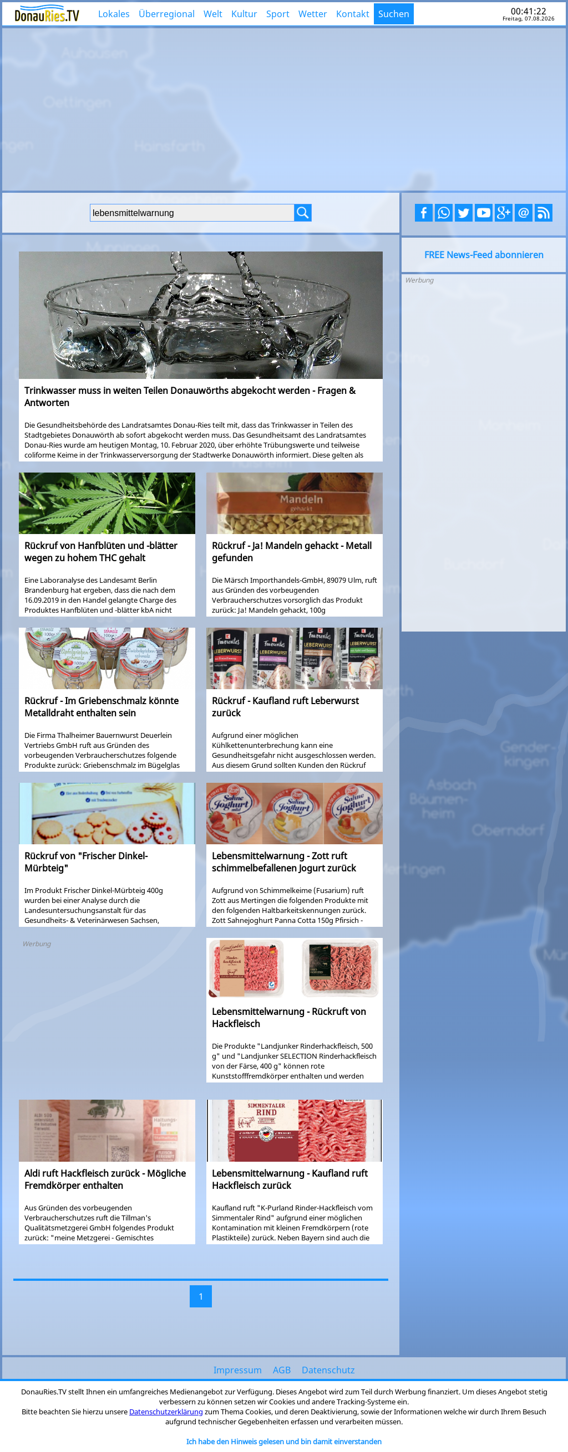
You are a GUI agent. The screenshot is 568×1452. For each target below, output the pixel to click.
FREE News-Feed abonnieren (484, 255)
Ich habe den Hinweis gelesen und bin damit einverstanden (284, 1441)
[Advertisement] (284, 108)
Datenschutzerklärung (166, 1412)
